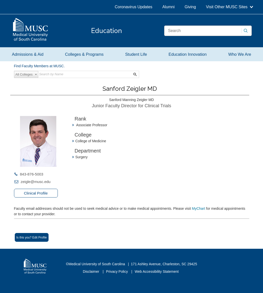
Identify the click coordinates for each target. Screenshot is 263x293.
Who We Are (239, 54)
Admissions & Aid (28, 54)
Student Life (136, 54)
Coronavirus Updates (133, 7)
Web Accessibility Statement (157, 272)
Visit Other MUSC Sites (229, 7)
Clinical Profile (36, 193)
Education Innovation (188, 54)
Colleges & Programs (84, 54)
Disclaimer (91, 272)
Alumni (168, 7)
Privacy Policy (117, 272)
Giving (190, 7)
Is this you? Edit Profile (31, 237)
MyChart (199, 208)
